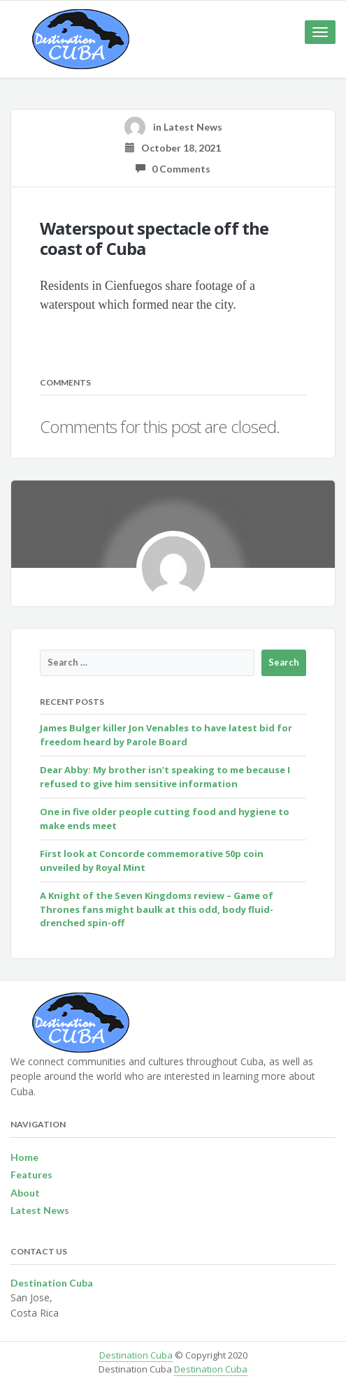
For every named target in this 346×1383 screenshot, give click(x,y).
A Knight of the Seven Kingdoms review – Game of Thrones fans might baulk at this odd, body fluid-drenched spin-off (156, 909)
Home (24, 1157)
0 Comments (173, 169)
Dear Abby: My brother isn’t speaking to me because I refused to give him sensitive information (165, 776)
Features (31, 1174)
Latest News (193, 127)
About (25, 1193)
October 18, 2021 (173, 148)
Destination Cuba (136, 1355)
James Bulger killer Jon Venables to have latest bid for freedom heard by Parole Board (166, 735)
